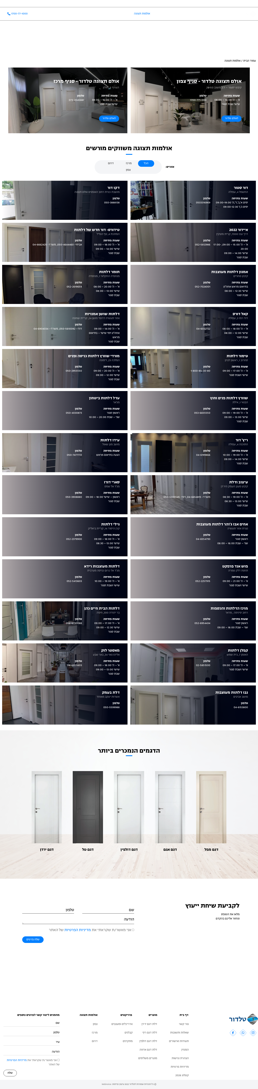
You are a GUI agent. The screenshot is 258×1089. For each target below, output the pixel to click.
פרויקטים (120, 14)
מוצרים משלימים (167, 14)
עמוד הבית (249, 61)
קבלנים (47, 3)
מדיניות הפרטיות (77, 930)
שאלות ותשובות (97, 14)
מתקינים (128, 1041)
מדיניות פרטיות (180, 1067)
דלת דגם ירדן (149, 1024)
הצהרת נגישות (180, 1058)
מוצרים (153, 1015)
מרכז (95, 1033)
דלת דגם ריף (149, 1033)
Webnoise (106, 1084)
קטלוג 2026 (73, 14)
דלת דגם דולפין (148, 1041)
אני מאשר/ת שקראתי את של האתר (90, 930)
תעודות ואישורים (33, 3)
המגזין (19, 3)
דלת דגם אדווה (148, 1050)
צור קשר (9, 3)
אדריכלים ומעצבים (62, 3)
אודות (218, 14)
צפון (95, 1024)
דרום (95, 1041)
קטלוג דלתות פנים (195, 14)
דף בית (184, 1015)
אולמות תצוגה (142, 14)
